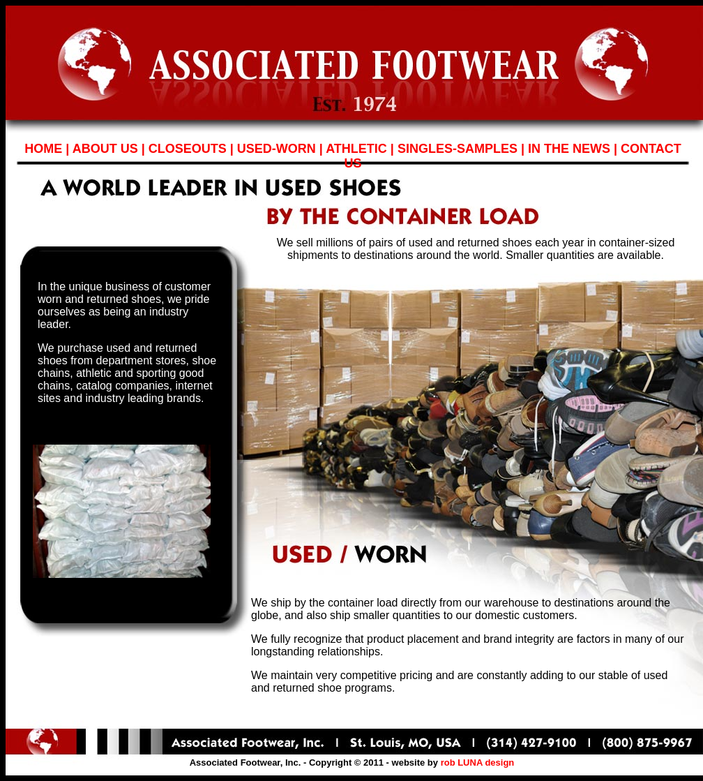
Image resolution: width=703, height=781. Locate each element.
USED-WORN (276, 149)
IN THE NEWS (569, 149)
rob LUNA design (478, 762)
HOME (43, 149)
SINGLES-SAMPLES (457, 149)
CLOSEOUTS (188, 149)
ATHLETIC (356, 149)
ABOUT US (105, 149)
